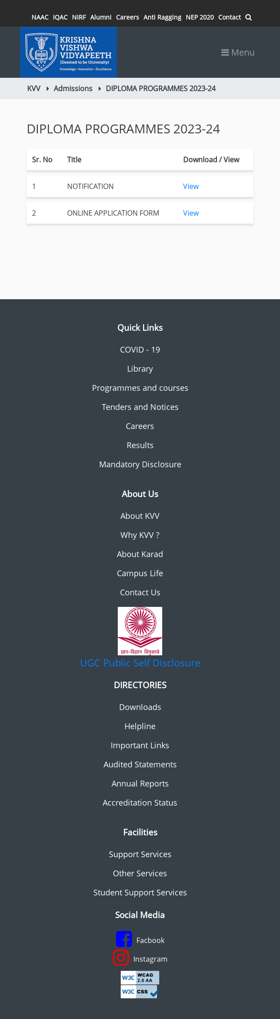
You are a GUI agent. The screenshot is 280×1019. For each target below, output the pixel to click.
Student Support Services (140, 892)
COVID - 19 (140, 349)
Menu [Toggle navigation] (238, 52)
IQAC (60, 17)
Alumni (101, 17)
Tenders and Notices (140, 406)
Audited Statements (140, 764)
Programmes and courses (140, 387)
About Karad (140, 554)
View (191, 186)
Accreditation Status (140, 802)
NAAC (40, 17)
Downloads (140, 707)
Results (140, 445)
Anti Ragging (162, 17)
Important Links (140, 745)
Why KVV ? (140, 535)
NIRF (79, 17)
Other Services (140, 873)
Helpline (140, 726)
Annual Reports (140, 783)
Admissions (73, 88)
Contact (229, 17)
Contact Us (140, 592)
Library (140, 368)
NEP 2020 (200, 17)
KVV (33, 88)
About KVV (140, 515)
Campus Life (140, 573)
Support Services (140, 854)
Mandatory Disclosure (140, 464)
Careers (127, 17)
